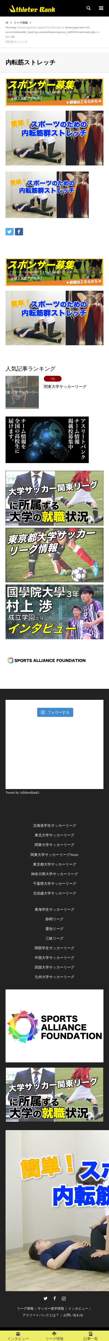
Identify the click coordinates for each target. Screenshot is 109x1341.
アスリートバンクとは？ (40, 1315)
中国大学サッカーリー (53, 958)
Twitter (45, 1298)
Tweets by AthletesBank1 (22, 793)
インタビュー (78, 1308)
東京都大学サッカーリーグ (54, 864)
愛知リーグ (54, 929)
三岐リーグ (54, 938)
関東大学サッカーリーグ (54, 845)
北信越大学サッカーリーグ (54, 893)
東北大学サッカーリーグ (54, 835)
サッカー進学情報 (50, 1308)
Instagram (64, 1298)
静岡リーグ (54, 919)
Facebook (55, 1298)
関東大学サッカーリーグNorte (54, 855)
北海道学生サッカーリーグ (54, 825)
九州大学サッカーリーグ (54, 977)
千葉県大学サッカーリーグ (54, 884)
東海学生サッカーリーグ (54, 909)
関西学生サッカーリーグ (54, 948)
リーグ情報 (25, 1308)
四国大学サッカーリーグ (54, 967)
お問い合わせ (73, 1315)
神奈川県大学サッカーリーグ (54, 874)
